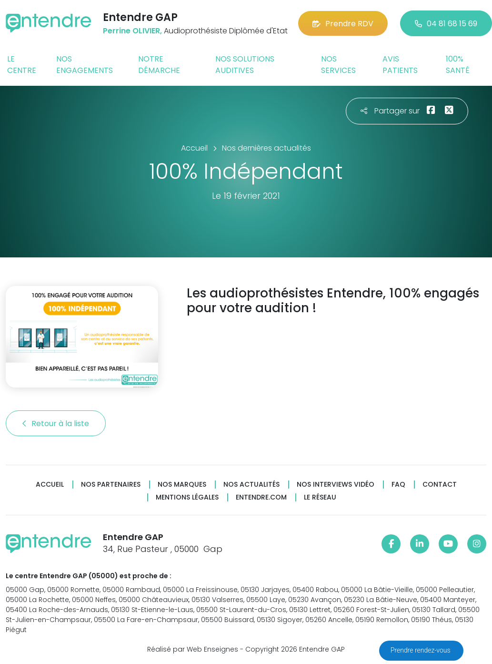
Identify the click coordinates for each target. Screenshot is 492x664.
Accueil (50, 484)
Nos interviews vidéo (335, 484)
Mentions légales (187, 497)
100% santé (458, 64)
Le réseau (320, 497)
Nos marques (182, 484)
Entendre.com (261, 497)
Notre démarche (159, 64)
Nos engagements (84, 64)
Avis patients (400, 64)
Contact (439, 484)
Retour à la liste (55, 423)
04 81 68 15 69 (446, 23)
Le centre (21, 64)
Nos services (338, 64)
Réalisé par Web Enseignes (192, 649)
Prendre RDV (342, 23)
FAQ (398, 484)
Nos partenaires (111, 484)
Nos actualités (251, 484)
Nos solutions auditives (244, 64)
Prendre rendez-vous (421, 650)
